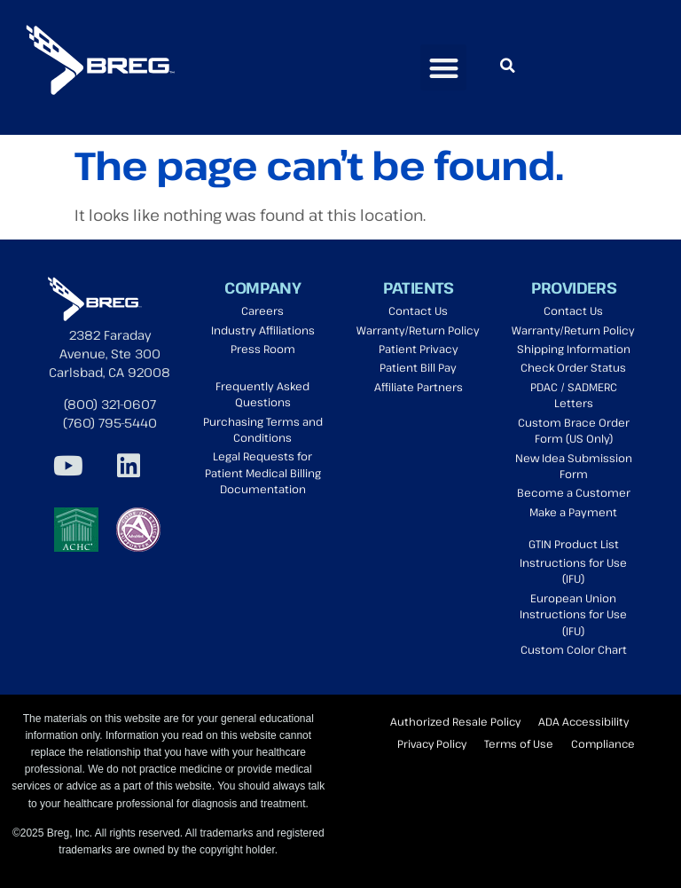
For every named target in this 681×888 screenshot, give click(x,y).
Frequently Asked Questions (262, 394)
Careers (262, 310)
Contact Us (418, 310)
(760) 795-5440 (110, 422)
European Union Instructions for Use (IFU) (573, 615)
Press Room (263, 349)
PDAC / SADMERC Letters (573, 395)
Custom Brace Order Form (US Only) (574, 430)
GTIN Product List (573, 544)
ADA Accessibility (583, 721)
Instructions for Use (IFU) (573, 570)
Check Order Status (573, 367)
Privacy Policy (431, 743)
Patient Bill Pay (418, 367)
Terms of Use (518, 743)
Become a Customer (573, 492)
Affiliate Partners (418, 387)
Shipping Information (573, 349)
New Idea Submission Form (573, 466)
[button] (443, 67)
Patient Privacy (418, 349)
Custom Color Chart (574, 649)
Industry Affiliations (263, 330)
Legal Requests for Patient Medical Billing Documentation (263, 473)
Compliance (603, 743)
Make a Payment (573, 512)
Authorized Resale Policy (455, 721)
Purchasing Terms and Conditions (263, 429)
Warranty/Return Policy (418, 330)
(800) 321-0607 (110, 404)
